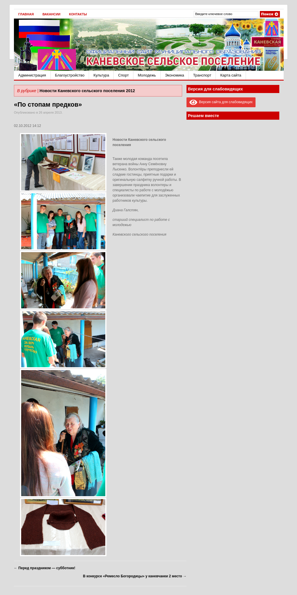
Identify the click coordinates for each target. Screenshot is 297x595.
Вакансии (51, 14)
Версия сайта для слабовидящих (221, 102)
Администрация (32, 75)
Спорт (123, 75)
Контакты (78, 14)
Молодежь (147, 75)
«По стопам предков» (48, 104)
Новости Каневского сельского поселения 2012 (87, 90)
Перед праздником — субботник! (44, 568)
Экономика (174, 75)
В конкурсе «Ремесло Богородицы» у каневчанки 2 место (134, 576)
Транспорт (202, 75)
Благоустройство (70, 75)
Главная (26, 14)
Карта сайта (230, 75)
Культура (101, 75)
